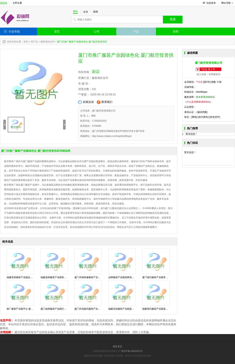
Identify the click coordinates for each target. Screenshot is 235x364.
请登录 (3, 3)
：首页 (24, 41)
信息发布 (211, 3)
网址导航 (227, 3)
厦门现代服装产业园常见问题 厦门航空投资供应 (167, 277)
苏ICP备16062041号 (132, 351)
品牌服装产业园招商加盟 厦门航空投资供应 (131, 277)
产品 (136, 31)
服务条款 (117, 346)
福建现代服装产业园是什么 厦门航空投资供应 (166, 308)
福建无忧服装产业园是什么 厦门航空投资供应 (132, 308)
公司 (96, 31)
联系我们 (104, 102)
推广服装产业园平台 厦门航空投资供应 (27, 308)
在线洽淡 (86, 102)
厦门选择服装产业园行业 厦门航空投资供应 (63, 308)
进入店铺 (201, 74)
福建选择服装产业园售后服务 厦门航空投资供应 (65, 277)
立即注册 (17, 3)
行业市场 (14, 31)
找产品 (34, 41)
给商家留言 (215, 74)
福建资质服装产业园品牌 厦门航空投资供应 (29, 277)
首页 (57, 31)
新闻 (175, 31)
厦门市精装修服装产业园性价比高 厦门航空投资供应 (101, 277)
